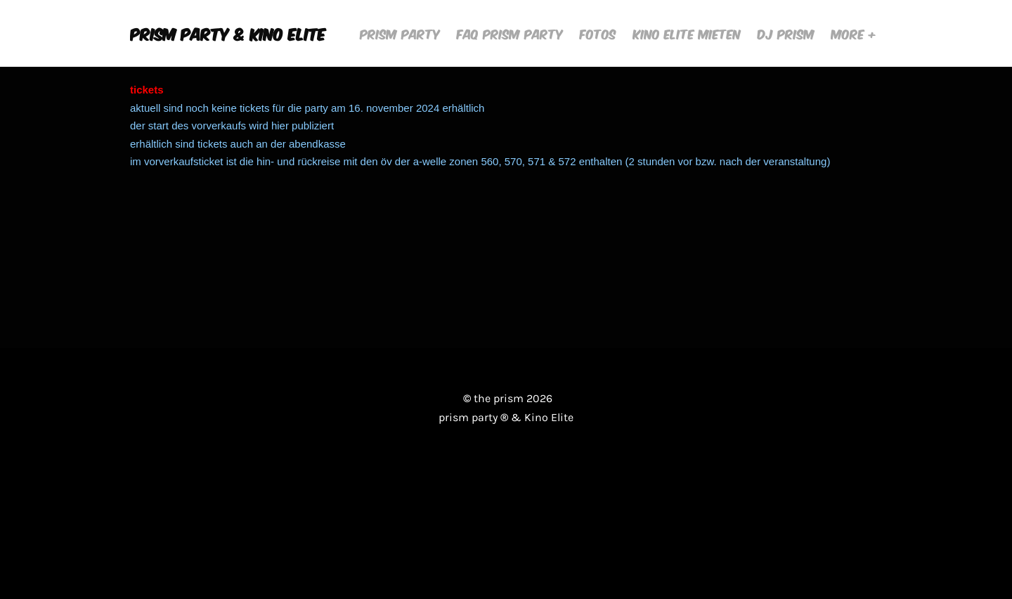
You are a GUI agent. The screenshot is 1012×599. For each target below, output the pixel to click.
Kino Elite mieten (687, 33)
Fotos (598, 33)
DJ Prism (786, 33)
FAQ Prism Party (510, 33)
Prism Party (400, 33)
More (850, 33)
